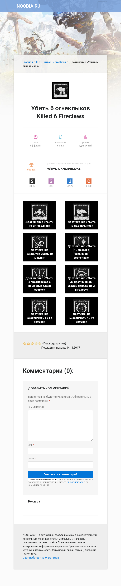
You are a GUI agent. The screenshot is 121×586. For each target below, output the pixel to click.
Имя (31, 445)
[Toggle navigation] (102, 4)
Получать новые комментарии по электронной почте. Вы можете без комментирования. (60, 482)
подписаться (76, 482)
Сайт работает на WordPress (41, 557)
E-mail (32, 458)
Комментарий (36, 407)
